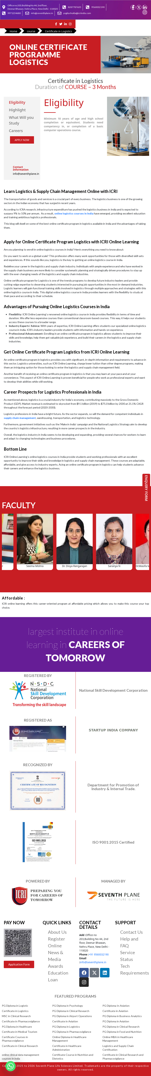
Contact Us (131, 932)
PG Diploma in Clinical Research (70, 1011)
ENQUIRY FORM (146, 488)
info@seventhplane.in (93, 962)
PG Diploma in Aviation (115, 1021)
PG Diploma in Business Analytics (122, 1016)
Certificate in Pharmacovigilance (21, 1021)
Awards (55, 966)
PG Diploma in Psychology (67, 1005)
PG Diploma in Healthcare (17, 1026)
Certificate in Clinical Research (20, 1045)
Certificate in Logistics (15, 1011)
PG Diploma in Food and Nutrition (122, 1031)
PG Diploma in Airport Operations (72, 1016)
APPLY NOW (22, 140)
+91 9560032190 (99, 954)
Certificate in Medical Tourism (19, 1031)
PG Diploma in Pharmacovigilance (71, 1031)
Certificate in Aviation (115, 1011)
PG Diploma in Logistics (66, 1026)
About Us (57, 932)
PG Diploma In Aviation (115, 1005)
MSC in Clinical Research (16, 1016)
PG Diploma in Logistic (15, 1005)
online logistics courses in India (73, 213)
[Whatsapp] (10, 1066)
